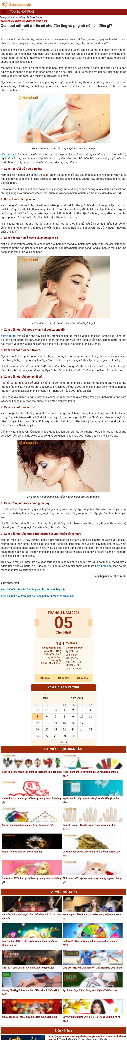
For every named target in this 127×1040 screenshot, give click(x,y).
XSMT (22, 20)
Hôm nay (63, 677)
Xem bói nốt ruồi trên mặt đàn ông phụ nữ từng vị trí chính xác (37, 596)
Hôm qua (44, 677)
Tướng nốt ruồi (34, 17)
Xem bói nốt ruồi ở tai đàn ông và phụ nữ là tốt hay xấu (33, 589)
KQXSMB (9, 20)
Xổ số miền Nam (38, 20)
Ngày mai (82, 677)
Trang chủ (5, 17)
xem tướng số (103, 566)
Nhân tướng (18, 17)
